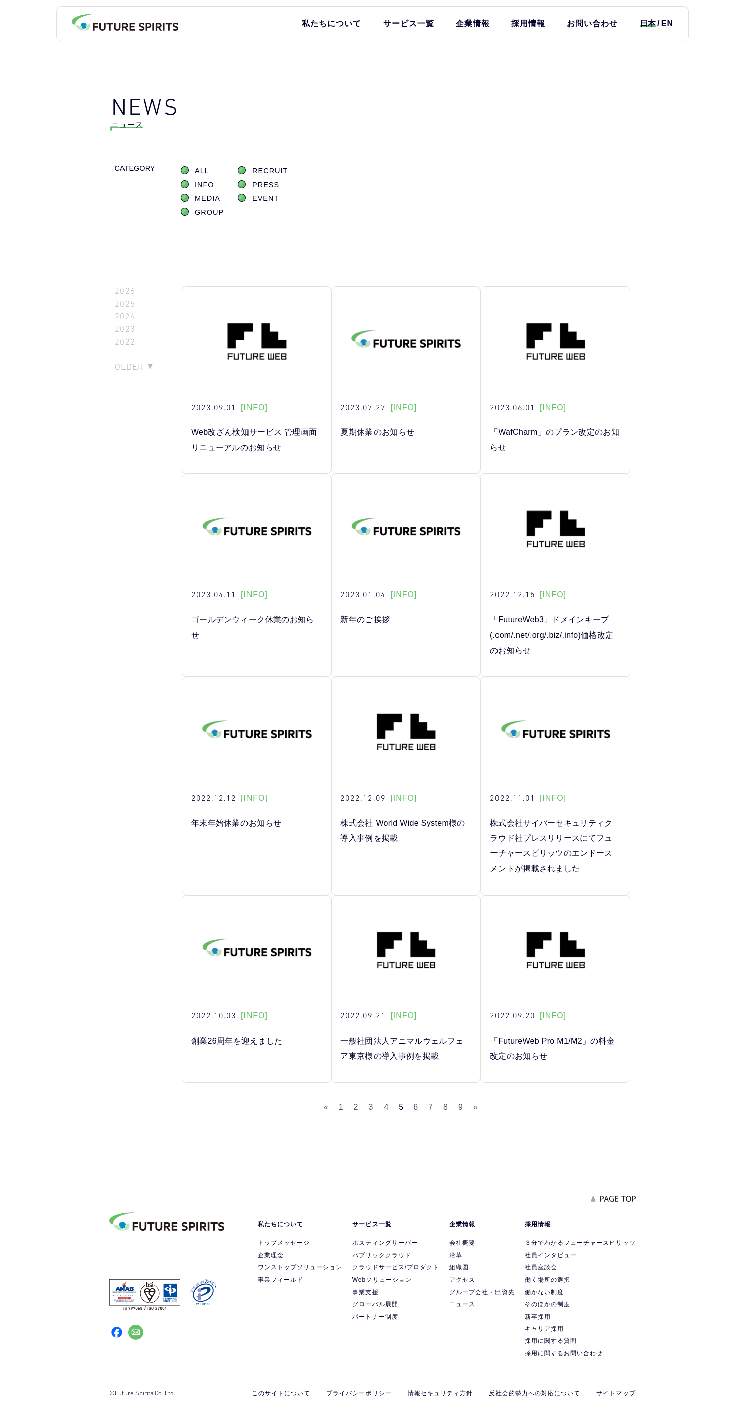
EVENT (265, 198)
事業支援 (365, 1292)
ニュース (462, 1304)
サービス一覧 (408, 23)
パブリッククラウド (381, 1255)
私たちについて (331, 23)
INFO (204, 185)
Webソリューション (382, 1279)
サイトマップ (616, 1393)
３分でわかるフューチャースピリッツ (580, 1242)
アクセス (462, 1279)
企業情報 (473, 23)
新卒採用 (538, 1316)
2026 (125, 291)
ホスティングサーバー (385, 1242)
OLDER (129, 367)
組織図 (459, 1267)
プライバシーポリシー (359, 1393)
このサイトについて (281, 1393)
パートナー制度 (375, 1316)
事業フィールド (280, 1279)
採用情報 (528, 23)
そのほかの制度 (547, 1304)
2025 (125, 304)
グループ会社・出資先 (482, 1292)
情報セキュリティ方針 (440, 1393)
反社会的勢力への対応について (534, 1393)
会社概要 (462, 1242)
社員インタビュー (551, 1255)
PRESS (265, 185)
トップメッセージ (284, 1242)
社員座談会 (541, 1267)
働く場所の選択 (547, 1279)
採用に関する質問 (551, 1340)
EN (667, 23)
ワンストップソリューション (300, 1267)
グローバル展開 (375, 1304)
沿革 (455, 1255)
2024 (125, 316)
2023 (125, 329)
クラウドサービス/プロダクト (395, 1267)
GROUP (209, 212)
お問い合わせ (592, 23)
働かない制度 (544, 1292)
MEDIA (207, 198)
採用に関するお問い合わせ (564, 1353)
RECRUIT (270, 171)
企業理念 (271, 1255)
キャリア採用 (544, 1328)
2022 (125, 342)
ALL (202, 171)
